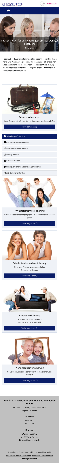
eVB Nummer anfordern (16, 171)
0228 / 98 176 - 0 (30, 434)
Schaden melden (13, 160)
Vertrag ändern (13, 155)
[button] (8, 10)
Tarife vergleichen (29, 221)
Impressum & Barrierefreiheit (42, 455)
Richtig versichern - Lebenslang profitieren (23, 166)
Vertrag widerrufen (29, 458)
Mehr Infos (29, 48)
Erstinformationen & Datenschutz (18, 455)
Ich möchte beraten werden (17, 143)
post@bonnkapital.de (31, 440)
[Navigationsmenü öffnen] (3, 11)
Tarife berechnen (29, 125)
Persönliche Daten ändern (17, 149)
